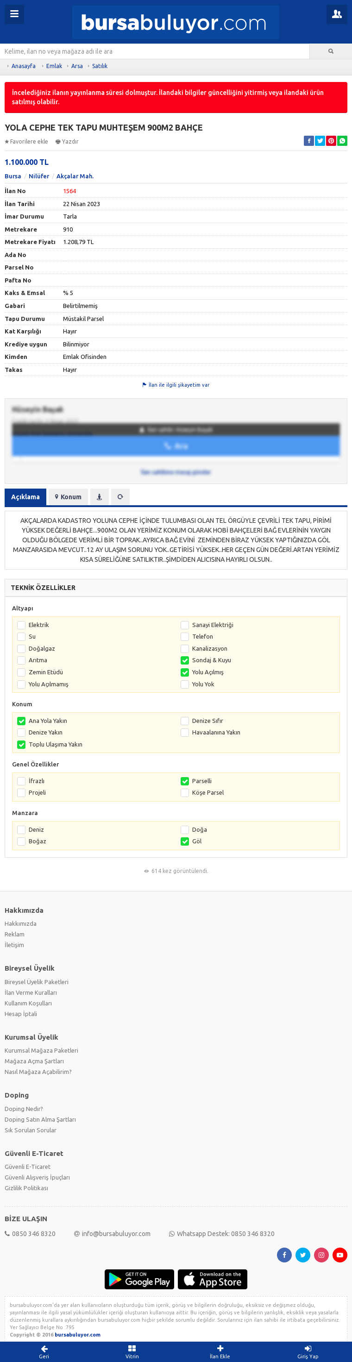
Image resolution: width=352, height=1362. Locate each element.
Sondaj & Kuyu (211, 660)
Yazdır (67, 141)
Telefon (202, 636)
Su (32, 636)
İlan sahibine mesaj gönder (176, 472)
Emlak (54, 66)
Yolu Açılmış (208, 672)
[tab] (99, 497)
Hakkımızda (21, 923)
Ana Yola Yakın (48, 720)
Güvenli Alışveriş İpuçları (37, 1177)
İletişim (14, 944)
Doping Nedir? (24, 1108)
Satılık (99, 66)
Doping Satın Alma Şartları (40, 1119)
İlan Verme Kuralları (31, 992)
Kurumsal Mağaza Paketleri (41, 1050)
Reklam (15, 934)
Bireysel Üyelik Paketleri (37, 982)
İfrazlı (36, 781)
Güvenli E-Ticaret (27, 1166)
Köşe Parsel (208, 792)
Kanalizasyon (209, 648)
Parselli (202, 781)
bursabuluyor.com (78, 1334)
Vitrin (132, 1351)
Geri (44, 1351)
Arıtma (38, 660)
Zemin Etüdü (46, 672)
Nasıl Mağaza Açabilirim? (38, 1071)
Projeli (37, 792)
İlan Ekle (220, 1351)
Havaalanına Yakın (216, 732)
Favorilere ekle (26, 141)
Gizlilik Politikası (26, 1188)
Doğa (199, 829)
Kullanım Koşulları (28, 1003)
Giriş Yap (308, 1351)
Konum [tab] (68, 497)
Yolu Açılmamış (49, 684)
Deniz (36, 829)
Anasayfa (24, 66)
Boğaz (37, 841)
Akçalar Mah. (75, 176)
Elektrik (39, 624)
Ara (176, 445)
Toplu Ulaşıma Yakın (55, 744)
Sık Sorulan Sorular (31, 1130)
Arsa (77, 66)
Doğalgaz (42, 648)
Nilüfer (39, 176)
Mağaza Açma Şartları (34, 1061)
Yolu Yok (203, 684)
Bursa (13, 176)
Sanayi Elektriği (212, 624)
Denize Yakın (46, 732)
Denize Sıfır (207, 720)
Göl (196, 841)
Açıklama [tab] (25, 497)
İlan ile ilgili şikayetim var (176, 385)
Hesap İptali (21, 1014)
